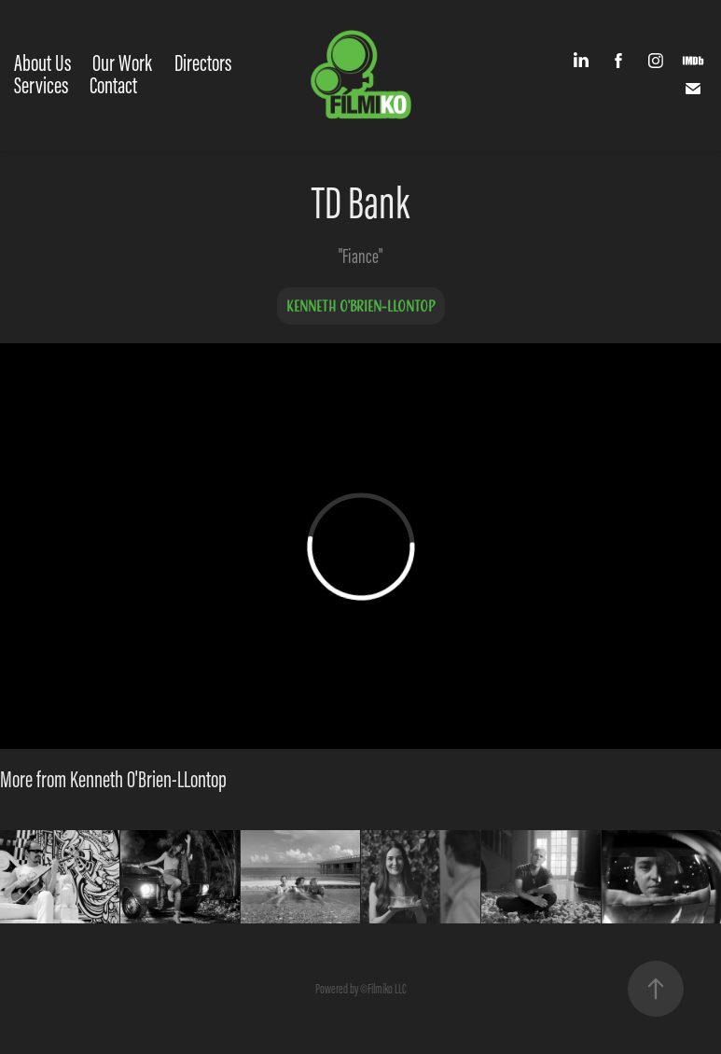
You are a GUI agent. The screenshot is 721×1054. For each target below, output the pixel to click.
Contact (113, 85)
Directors (202, 63)
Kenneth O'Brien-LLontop (361, 306)
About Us (42, 63)
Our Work (122, 63)
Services (41, 85)
